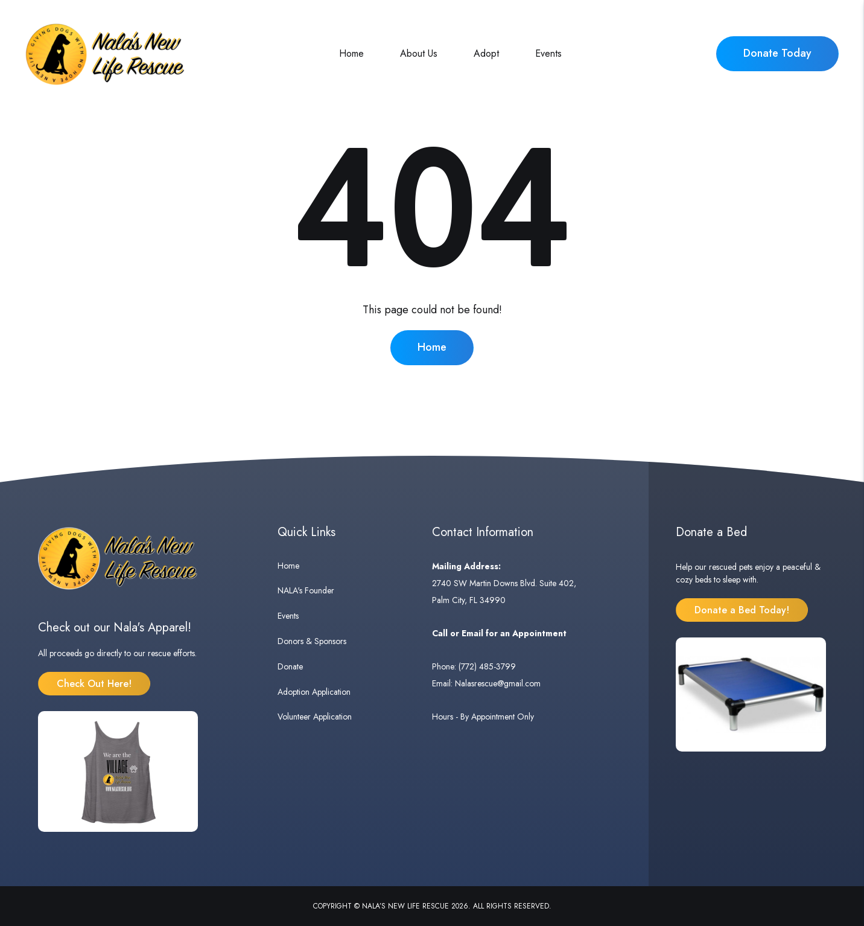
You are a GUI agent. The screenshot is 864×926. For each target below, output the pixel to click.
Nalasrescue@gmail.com (498, 683)
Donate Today (777, 53)
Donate (290, 666)
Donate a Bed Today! (741, 610)
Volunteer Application (315, 716)
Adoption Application (314, 692)
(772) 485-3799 (487, 666)
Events (548, 53)
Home (351, 53)
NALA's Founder (306, 590)
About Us (418, 53)
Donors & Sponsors (312, 641)
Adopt (486, 53)
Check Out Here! (94, 684)
